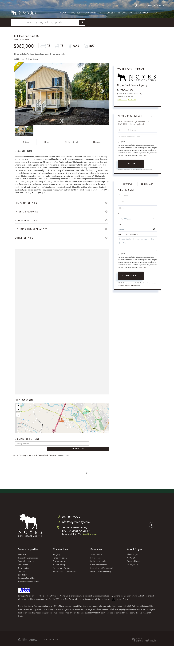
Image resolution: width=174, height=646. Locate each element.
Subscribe (131, 176)
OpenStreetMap (95, 445)
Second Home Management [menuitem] (101, 578)
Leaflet (86, 445)
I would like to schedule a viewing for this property (137, 256)
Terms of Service (136, 298)
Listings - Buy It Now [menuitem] (26, 589)
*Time (120, 237)
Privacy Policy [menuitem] (132, 575)
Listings (23, 464)
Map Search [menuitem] (23, 565)
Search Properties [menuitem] (70, 13)
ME (30, 464)
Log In (151, 5)
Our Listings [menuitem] (23, 575)
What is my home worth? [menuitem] (28, 592)
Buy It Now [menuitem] (22, 585)
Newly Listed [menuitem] (23, 578)
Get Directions (99, 457)
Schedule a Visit (147, 197)
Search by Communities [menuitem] (28, 568)
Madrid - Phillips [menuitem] (59, 575)
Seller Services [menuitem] (96, 565)
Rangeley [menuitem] (56, 565)
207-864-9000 (136, 5)
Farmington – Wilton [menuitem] (61, 578)
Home (15, 464)
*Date (120, 226)
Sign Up (160, 5)
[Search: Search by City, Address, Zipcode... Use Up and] (45, 33)
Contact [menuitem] (157, 13)
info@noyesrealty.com (75, 533)
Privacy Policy (143, 168)
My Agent (132, 112)
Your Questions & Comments (128, 247)
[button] (82, 33)
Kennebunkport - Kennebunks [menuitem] (65, 582)
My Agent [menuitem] (131, 568)
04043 (53, 464)
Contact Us (122, 112)
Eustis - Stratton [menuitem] (59, 572)
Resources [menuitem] (124, 13)
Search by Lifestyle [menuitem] (26, 572)
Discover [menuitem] (109, 13)
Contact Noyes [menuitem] (133, 572)
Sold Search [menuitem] (23, 582)
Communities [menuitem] (92, 13)
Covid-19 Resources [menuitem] (98, 575)
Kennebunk (43, 464)
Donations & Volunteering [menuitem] (100, 582)
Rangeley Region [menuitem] (60, 568)
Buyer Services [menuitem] (96, 568)
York (35, 464)
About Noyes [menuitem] (141, 13)
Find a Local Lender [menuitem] (98, 572)
